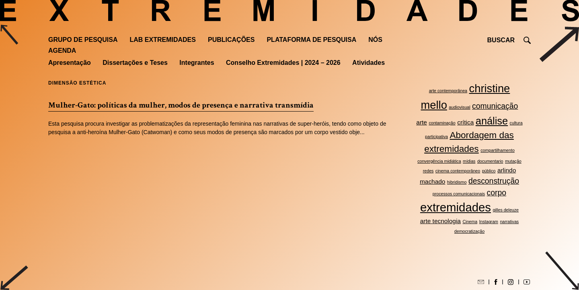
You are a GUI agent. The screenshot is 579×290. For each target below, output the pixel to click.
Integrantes (196, 62)
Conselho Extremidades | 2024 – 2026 (283, 62)
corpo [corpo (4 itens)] (497, 192)
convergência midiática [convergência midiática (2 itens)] (439, 161)
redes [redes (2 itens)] (428, 170)
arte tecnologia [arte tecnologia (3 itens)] (440, 221)
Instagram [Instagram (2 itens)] (488, 221)
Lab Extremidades (163, 39)
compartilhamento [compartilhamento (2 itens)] (497, 150)
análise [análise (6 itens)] (492, 120)
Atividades (368, 62)
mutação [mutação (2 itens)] (513, 161)
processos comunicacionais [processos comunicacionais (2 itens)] (459, 193)
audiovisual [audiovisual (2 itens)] (459, 107)
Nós (375, 39)
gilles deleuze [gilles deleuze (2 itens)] (506, 209)
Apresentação (69, 62)
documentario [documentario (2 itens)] (490, 161)
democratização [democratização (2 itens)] (469, 231)
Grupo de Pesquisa (82, 39)
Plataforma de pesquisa (311, 39)
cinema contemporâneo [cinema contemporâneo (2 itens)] (457, 170)
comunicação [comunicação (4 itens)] (495, 106)
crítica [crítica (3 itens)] (465, 122)
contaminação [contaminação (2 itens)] (442, 122)
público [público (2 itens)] (489, 170)
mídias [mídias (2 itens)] (469, 161)
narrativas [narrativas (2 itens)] (509, 221)
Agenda (62, 50)
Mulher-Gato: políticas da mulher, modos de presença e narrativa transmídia (181, 105)
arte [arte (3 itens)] (421, 122)
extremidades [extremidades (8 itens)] (455, 207)
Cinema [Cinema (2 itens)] (469, 221)
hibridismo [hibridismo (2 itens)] (457, 182)
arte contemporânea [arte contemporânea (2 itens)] (448, 90)
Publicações (231, 39)
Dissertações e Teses (135, 62)
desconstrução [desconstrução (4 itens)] (493, 180)
